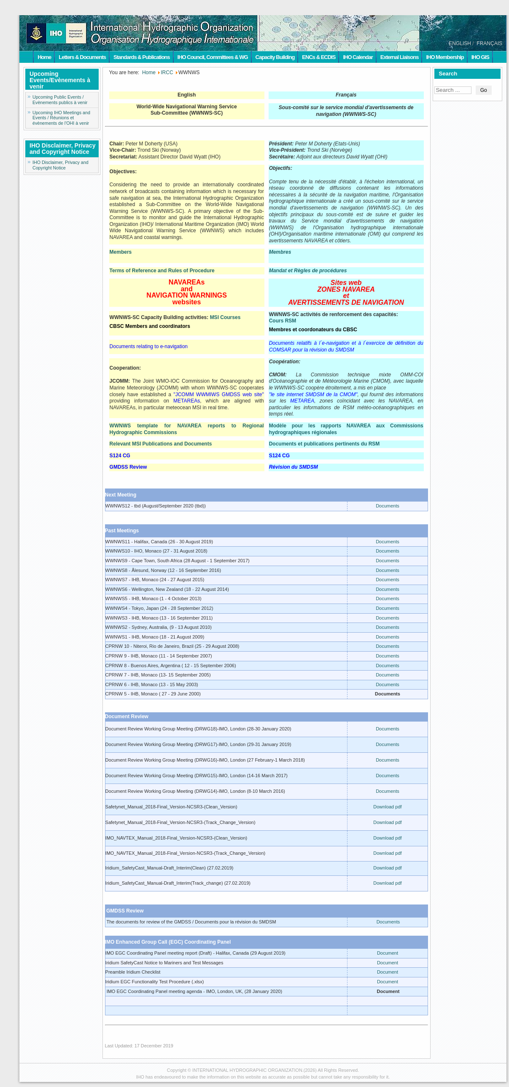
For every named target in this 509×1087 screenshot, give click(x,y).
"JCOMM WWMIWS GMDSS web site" (218, 394)
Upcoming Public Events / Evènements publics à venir (59, 99)
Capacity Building (275, 57)
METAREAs (186, 401)
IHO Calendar (357, 57)
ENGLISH (460, 43)
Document (387, 952)
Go (483, 90)
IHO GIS (480, 57)
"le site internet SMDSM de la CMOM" (313, 394)
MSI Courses (225, 317)
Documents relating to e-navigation (149, 346)
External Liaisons (399, 57)
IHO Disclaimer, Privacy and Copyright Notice (60, 165)
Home (44, 57)
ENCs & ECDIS (318, 57)
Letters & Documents (82, 57)
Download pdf (387, 806)
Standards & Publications (141, 57)
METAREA (302, 401)
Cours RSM (282, 321)
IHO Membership (444, 57)
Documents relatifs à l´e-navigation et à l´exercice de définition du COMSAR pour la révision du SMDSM (346, 346)
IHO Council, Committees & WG (213, 57)
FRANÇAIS (489, 43)
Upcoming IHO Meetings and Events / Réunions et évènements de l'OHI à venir (61, 118)
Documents (387, 505)
